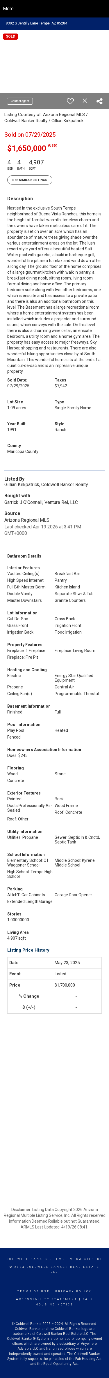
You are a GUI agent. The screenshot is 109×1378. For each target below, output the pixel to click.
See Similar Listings (29, 180)
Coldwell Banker (27, 1259)
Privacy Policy (73, 1291)
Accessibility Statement (46, 1299)
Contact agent (20, 101)
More (8, 8)
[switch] (70, 101)
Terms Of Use (33, 1291)
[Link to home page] (54, 8)
